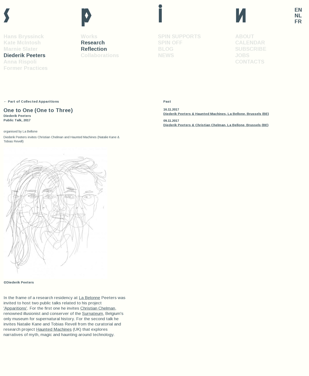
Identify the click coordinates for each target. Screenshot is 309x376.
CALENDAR (250, 42)
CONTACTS (249, 62)
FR (298, 21)
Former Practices (26, 68)
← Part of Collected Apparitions (31, 101)
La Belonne (89, 297)
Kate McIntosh (22, 42)
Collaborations (100, 55)
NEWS (166, 55)
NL (298, 15)
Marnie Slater (21, 49)
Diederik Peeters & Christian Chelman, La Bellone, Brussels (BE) (216, 125)
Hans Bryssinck (24, 36)
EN (298, 10)
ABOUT (244, 36)
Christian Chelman (97, 308)
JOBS (242, 55)
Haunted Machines (54, 329)
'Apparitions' (15, 308)
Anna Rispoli (20, 62)
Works (89, 36)
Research (93, 42)
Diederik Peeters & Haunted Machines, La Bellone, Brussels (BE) (216, 114)
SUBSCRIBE (250, 49)
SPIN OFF (170, 42)
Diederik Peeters (24, 55)
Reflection (94, 49)
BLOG (165, 49)
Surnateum (92, 313)
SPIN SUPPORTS (179, 36)
